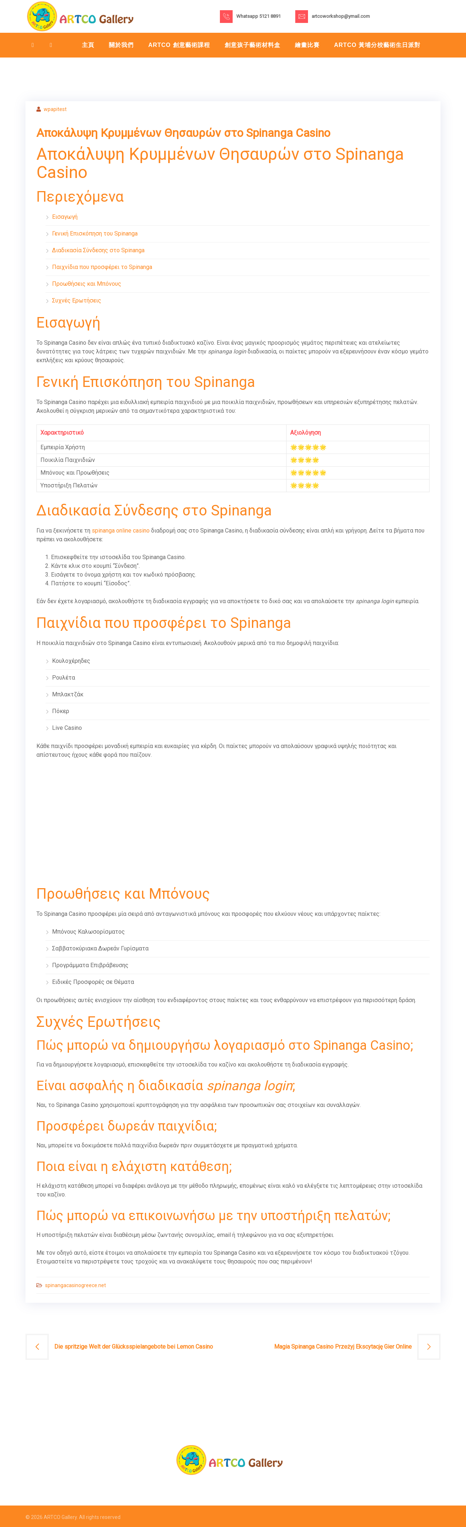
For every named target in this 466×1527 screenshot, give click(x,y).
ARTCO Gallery (60, 1517)
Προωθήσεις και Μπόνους (86, 283)
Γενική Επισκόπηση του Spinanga (95, 233)
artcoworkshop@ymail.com (341, 16)
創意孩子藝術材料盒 (252, 45)
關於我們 (121, 45)
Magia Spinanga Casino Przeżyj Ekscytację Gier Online (343, 1346)
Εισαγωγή (65, 216)
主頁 (88, 45)
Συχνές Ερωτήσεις (76, 300)
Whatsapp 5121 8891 (258, 16)
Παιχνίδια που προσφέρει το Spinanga (102, 267)
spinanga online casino (121, 530)
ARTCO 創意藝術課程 (179, 45)
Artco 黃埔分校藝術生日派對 (377, 45)
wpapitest (55, 109)
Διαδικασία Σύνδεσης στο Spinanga (98, 250)
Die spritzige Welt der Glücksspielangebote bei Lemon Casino (133, 1346)
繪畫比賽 (307, 45)
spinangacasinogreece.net (75, 1285)
